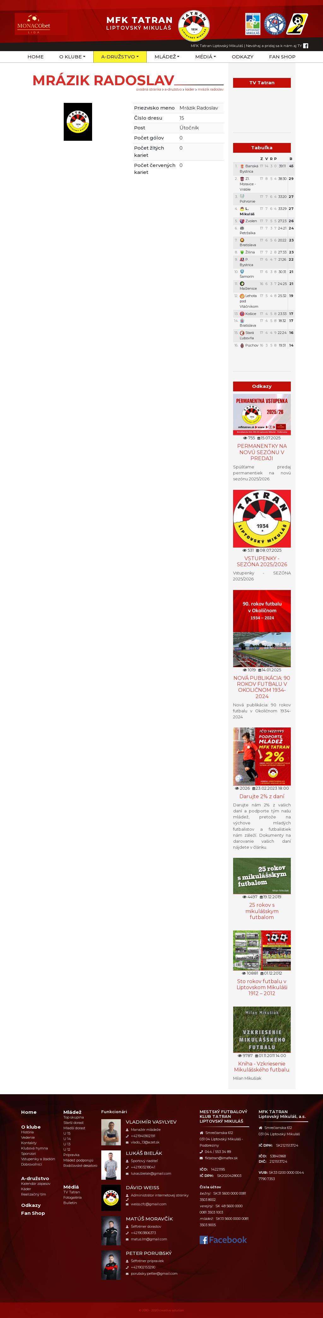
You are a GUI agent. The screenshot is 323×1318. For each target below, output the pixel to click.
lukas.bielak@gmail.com (148, 1173)
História (27, 1132)
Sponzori (28, 1153)
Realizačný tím (33, 1194)
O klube (70, 57)
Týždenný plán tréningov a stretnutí (262, 355)
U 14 (67, 1139)
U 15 (66, 1133)
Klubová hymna (34, 1148)
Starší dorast (73, 1122)
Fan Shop (282, 57)
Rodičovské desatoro (80, 1165)
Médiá (203, 57)
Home (35, 57)
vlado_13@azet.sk (143, 1142)
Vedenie (28, 1137)
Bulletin (70, 1203)
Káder (189, 89)
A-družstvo (118, 57)
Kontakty (29, 1143)
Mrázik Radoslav (211, 89)
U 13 (66, 1144)
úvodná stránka (148, 89)
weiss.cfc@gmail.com (146, 1204)
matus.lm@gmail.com (146, 1239)
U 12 (66, 1149)
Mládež (165, 57)
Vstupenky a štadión (38, 1159)
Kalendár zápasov (35, 1183)
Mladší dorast (74, 1128)
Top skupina (73, 1117)
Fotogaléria (72, 1197)
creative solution (171, 1310)
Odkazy (242, 57)
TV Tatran (71, 1192)
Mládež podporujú (78, 1160)
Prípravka (71, 1155)
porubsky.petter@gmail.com (152, 1273)
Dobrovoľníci (31, 1164)
